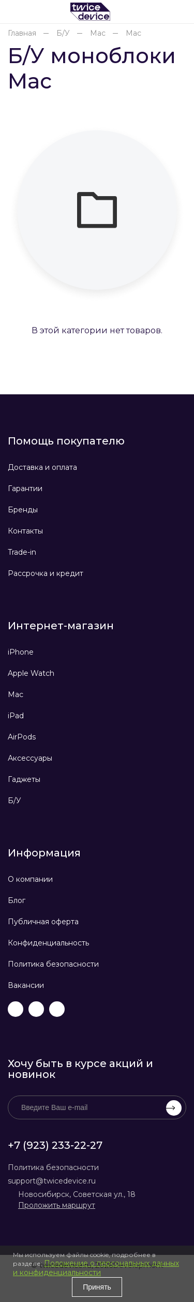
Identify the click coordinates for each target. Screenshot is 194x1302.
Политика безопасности (53, 964)
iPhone (21, 652)
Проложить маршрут (56, 1205)
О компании (30, 879)
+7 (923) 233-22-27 (55, 1145)
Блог (16, 900)
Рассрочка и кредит (45, 573)
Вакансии (26, 985)
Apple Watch (31, 673)
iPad (16, 715)
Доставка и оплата (42, 467)
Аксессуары (30, 758)
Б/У (14, 800)
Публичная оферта (43, 921)
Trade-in (22, 552)
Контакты (25, 531)
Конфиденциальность (48, 943)
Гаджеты (24, 779)
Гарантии (25, 488)
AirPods (22, 737)
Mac (15, 694)
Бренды (23, 509)
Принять (97, 1287)
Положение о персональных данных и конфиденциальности (96, 1268)
